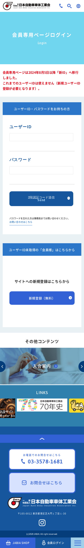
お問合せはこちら (42, 483)
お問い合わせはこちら (20, 222)
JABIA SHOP (18, 543)
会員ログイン (53, 542)
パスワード (20, 160)
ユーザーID (20, 127)
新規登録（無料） (42, 298)
